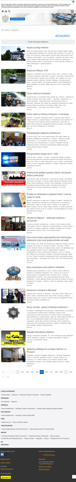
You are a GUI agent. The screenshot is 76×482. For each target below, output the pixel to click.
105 (41, 372)
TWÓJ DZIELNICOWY (7, 426)
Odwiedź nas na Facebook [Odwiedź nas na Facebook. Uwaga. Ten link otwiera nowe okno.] (2, 454)
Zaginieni (14, 401)
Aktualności (15, 30)
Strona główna (5, 30)
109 (61, 372)
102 (27, 372)
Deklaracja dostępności (7, 469)
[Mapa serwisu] (6, 11)
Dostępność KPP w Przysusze (60, 438)
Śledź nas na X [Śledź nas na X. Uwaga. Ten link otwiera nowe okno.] (5, 454)
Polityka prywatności (44, 469)
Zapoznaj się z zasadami (45, 466)
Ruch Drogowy (5, 412)
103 (32, 372)
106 (46, 372)
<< (2, 371)
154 (70, 372)
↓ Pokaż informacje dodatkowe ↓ (38, 42)
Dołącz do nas (6, 422)
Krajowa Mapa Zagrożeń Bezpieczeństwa (50, 408)
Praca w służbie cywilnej (19, 422)
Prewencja (4, 405)
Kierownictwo (6, 395)
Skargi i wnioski (29, 438)
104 (37, 372)
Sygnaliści (39, 438)
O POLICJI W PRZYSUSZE (8, 391)
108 (56, 372)
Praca (3, 419)
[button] (72, 11)
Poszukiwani (6, 401)
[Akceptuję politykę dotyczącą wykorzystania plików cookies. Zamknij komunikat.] (73, 1)
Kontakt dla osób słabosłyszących (12, 438)
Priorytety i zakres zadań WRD (25, 415)
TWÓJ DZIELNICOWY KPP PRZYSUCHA (15, 429)
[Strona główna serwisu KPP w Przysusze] (3, 11)
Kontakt (3, 432)
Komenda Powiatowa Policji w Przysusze (14, 436)
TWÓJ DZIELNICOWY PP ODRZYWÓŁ (42, 429)
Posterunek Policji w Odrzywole (29, 395)
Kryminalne (5, 398)
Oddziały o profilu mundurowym (25, 408)
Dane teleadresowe (8, 408)
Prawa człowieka (46, 395)
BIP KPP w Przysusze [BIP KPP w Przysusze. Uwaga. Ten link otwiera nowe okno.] (49, 455)
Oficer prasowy (54, 436)
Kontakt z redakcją (5, 462)
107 (51, 372)
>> (7, 376)
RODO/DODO (5, 445)
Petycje (46, 438)
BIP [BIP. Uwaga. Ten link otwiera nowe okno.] (2, 442)
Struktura (15, 395)
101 (22, 372)
